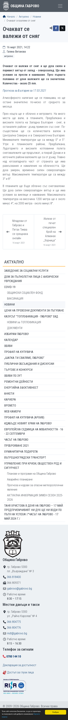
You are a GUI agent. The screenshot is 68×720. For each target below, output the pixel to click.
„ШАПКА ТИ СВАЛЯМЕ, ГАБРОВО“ (24, 358)
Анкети (9, 393)
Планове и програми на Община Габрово (31, 473)
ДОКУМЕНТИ (14, 328)
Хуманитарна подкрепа (21, 451)
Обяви (8, 346)
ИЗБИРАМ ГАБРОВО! (16, 334)
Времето (10, 405)
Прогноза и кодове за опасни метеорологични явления (35, 487)
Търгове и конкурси (18, 369)
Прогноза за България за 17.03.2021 (24, 90)
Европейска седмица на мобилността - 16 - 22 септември (33, 431)
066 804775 (14, 622)
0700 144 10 (13, 656)
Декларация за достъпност (19, 665)
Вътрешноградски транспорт (25, 457)
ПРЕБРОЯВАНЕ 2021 (16, 445)
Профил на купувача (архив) (24, 417)
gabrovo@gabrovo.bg (19, 588)
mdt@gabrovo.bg (17, 633)
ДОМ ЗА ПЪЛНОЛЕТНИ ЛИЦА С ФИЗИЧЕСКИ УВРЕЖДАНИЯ (31, 279)
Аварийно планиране (20, 479)
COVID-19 (9, 287)
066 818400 (14, 577)
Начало (9, 16)
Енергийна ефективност (21, 387)
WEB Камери (12, 411)
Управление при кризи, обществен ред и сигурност (32, 466)
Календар (11, 340)
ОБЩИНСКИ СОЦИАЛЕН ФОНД (25, 293)
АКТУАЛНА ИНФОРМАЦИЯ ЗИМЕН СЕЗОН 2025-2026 (35, 497)
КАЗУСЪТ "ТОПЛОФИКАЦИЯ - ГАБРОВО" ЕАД (31, 316)
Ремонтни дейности (18, 381)
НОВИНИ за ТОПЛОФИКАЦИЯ (24, 322)
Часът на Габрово (16, 439)
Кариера (10, 399)
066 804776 (14, 627)
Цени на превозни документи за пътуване (34, 310)
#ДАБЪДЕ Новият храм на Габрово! (28, 423)
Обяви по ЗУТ (13, 375)
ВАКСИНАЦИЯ (15, 298)
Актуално (24, 16)
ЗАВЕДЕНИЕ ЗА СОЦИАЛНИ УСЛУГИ (26, 270)
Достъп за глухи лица (20, 672)
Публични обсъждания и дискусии (29, 364)
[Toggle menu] (60, 6)
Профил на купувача (18, 352)
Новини (37, 16)
